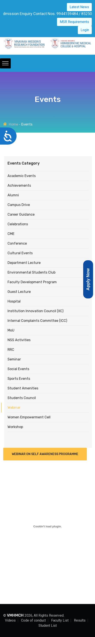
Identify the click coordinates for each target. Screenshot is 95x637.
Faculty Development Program (32, 282)
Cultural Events (20, 253)
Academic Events (22, 176)
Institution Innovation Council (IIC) (35, 311)
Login (85, 30)
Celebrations (18, 224)
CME (11, 234)
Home (13, 124)
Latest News (79, 7)
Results (80, 620)
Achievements (19, 185)
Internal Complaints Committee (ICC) (37, 321)
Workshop (15, 427)
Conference (17, 243)
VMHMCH (15, 615)
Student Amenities (23, 388)
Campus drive (19, 205)
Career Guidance (21, 214)
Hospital (14, 301)
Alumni (13, 195)
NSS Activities (19, 340)
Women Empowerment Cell (29, 417)
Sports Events (19, 379)
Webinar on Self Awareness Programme (45, 454)
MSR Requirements (74, 22)
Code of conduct (33, 620)
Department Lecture (24, 263)
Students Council (22, 398)
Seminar (14, 359)
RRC (11, 350)
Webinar (14, 408)
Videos (10, 620)
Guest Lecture (19, 292)
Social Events (18, 369)
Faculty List (60, 620)
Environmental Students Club (31, 272)
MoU (11, 330)
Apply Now (88, 279)
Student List (47, 625)
